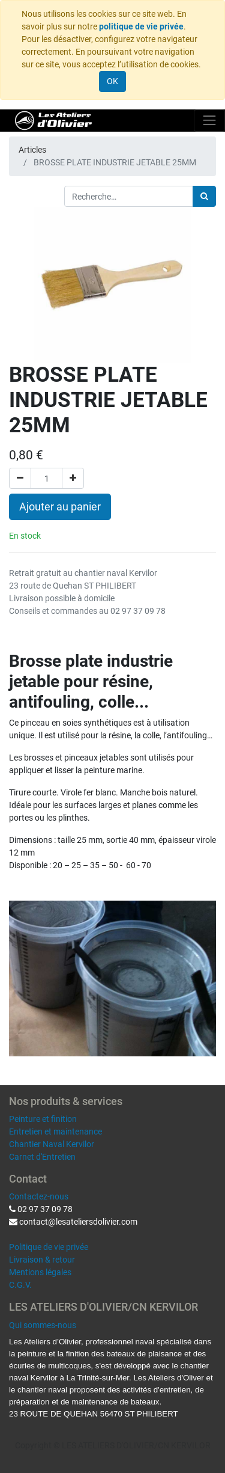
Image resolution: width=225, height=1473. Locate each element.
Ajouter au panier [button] (60, 507)
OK (112, 81)
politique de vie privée (141, 26)
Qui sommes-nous (42, 1325)
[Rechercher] (204, 196)
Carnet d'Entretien (42, 1157)
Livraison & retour (42, 1259)
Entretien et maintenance (55, 1131)
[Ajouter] (73, 478)
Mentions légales (40, 1272)
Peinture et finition (43, 1119)
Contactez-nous (38, 1196)
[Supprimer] (20, 478)
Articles (32, 150)
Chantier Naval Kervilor (51, 1144)
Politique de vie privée (48, 1247)
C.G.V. (20, 1285)
